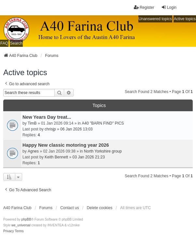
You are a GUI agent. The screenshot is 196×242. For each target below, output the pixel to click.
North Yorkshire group (103, 151)
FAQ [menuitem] (4, 43)
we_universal (20, 225)
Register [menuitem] (144, 7)
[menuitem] (8, 231)
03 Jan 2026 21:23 (88, 157)
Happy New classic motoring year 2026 (65, 145)
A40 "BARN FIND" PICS (103, 123)
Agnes (33, 151)
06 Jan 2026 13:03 (76, 129)
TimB (32, 123)
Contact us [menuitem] (69, 208)
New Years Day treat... (46, 117)
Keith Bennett (56, 157)
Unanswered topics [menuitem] (155, 19)
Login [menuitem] (168, 7)
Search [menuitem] (16, 43)
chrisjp (50, 129)
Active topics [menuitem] (185, 19)
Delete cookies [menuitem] (99, 208)
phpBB (26, 219)
